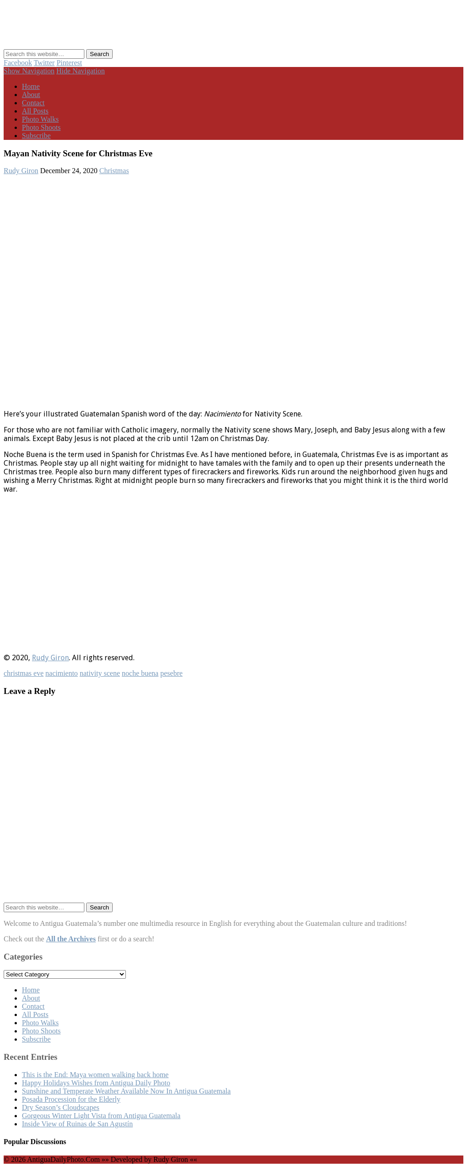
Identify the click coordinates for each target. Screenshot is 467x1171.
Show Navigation (29, 71)
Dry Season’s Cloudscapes (60, 1107)
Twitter (44, 63)
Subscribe (36, 135)
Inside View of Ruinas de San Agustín (77, 1124)
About (31, 94)
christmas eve (24, 673)
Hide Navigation (81, 71)
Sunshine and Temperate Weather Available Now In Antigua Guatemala (126, 1091)
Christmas (114, 171)
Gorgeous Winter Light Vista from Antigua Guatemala (101, 1116)
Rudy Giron (21, 171)
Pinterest (69, 63)
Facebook (18, 63)
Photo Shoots (41, 127)
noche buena (140, 673)
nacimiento (62, 673)
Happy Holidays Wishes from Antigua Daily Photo (96, 1083)
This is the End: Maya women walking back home (95, 1075)
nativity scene (100, 673)
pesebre (171, 673)
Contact (33, 103)
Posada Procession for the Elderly (71, 1099)
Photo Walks (40, 119)
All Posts (35, 111)
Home (31, 86)
